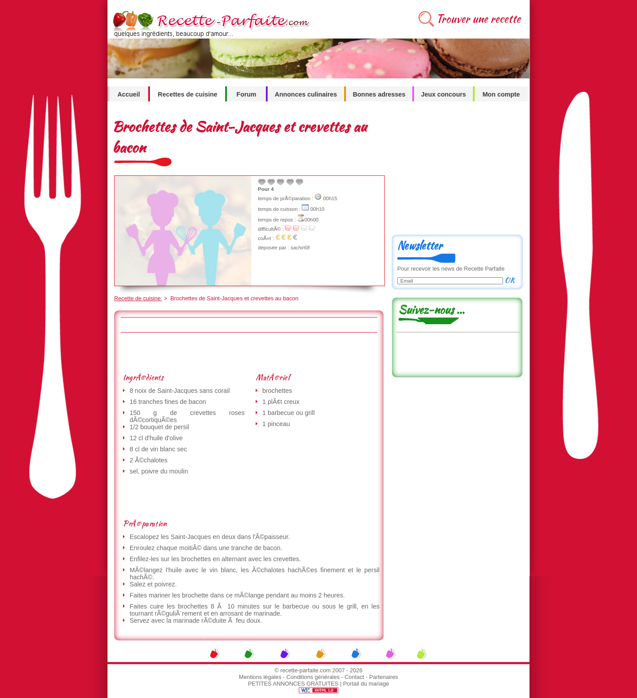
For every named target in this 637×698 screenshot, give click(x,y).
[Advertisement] (248, 352)
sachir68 (300, 247)
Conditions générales (312, 677)
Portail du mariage (366, 683)
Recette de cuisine (138, 298)
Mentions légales (260, 677)
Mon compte (501, 94)
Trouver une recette (478, 19)
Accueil (128, 94)
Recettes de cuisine (187, 94)
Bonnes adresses (379, 94)
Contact (354, 677)
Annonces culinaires (306, 94)
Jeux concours (443, 94)
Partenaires (383, 677)
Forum (247, 94)
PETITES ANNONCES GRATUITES (293, 683)
